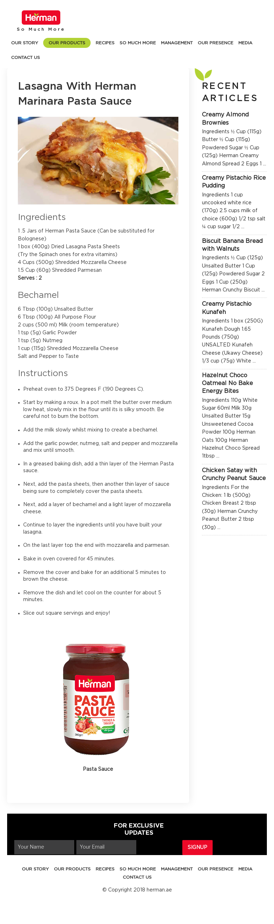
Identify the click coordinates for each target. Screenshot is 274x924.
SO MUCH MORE (138, 43)
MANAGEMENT (177, 43)
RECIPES (105, 43)
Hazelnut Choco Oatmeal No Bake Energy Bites (227, 383)
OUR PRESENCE (215, 43)
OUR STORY (24, 43)
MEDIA (245, 43)
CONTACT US (25, 57)
